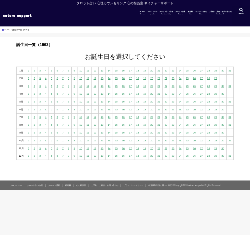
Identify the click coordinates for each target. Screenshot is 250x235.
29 (215, 70)
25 (187, 70)
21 (159, 70)
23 (173, 70)
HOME (142, 12)
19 (144, 70)
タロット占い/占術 (166, 12)
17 (130, 70)
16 (123, 70)
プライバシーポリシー (133, 185)
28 (208, 70)
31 (230, 70)
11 (88, 70)
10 (80, 70)
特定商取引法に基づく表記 (160, 185)
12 (95, 70)
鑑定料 (190, 12)
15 (116, 70)
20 (151, 70)
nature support (17, 15)
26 (194, 70)
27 (201, 70)
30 (222, 70)
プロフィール (152, 12)
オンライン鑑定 (201, 12)
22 (166, 70)
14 (109, 70)
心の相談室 (81, 185)
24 (180, 70)
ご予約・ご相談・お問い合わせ (220, 12)
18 (137, 70)
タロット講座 (180, 12)
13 (102, 70)
